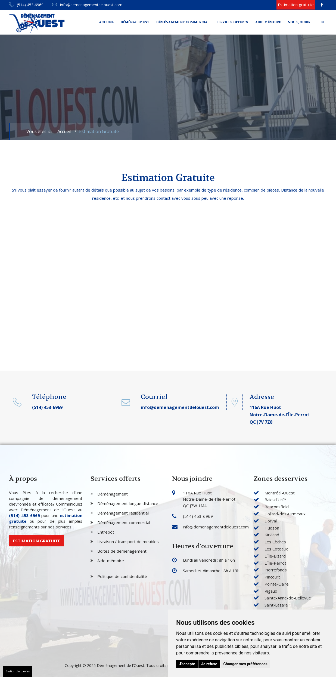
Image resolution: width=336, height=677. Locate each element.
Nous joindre (300, 22)
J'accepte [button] (187, 664)
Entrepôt (105, 532)
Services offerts (232, 22)
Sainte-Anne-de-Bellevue (288, 598)
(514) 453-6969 (26, 4)
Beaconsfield (277, 506)
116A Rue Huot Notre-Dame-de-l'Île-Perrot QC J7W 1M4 (209, 499)
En (321, 22)
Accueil (106, 22)
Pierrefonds (276, 570)
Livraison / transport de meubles (128, 541)
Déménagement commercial (182, 22)
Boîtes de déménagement (122, 551)
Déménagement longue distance (127, 503)
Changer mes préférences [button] (245, 664)
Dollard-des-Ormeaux (285, 513)
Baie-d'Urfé (275, 499)
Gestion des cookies (17, 671)
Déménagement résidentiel (123, 513)
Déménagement (135, 22)
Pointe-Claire (277, 584)
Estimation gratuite (36, 540)
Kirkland (272, 534)
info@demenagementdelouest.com (87, 4)
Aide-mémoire (268, 22)
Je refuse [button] (209, 664)
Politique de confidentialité (122, 576)
